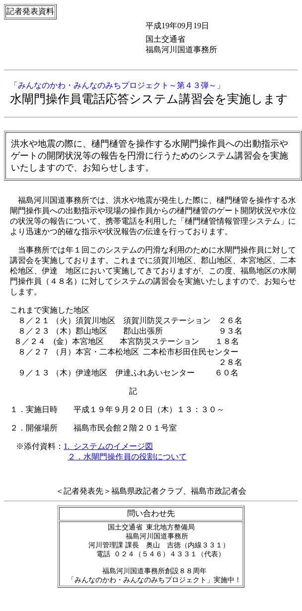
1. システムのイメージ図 (108, 446)
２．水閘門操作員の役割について (127, 456)
